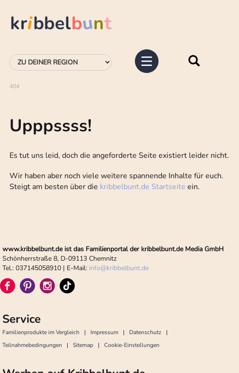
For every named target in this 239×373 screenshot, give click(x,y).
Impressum (104, 332)
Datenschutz (145, 332)
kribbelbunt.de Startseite (143, 187)
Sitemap (83, 345)
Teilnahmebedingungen (32, 345)
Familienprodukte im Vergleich (41, 332)
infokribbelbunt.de (119, 268)
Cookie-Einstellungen (131, 345)
